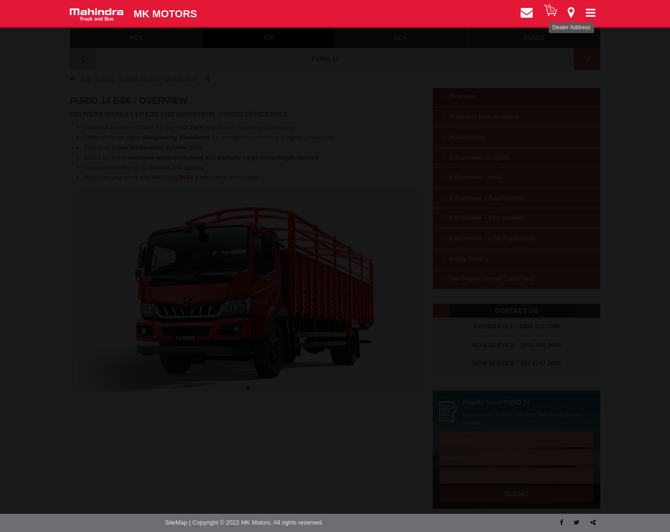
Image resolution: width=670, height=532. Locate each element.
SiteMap (176, 522)
